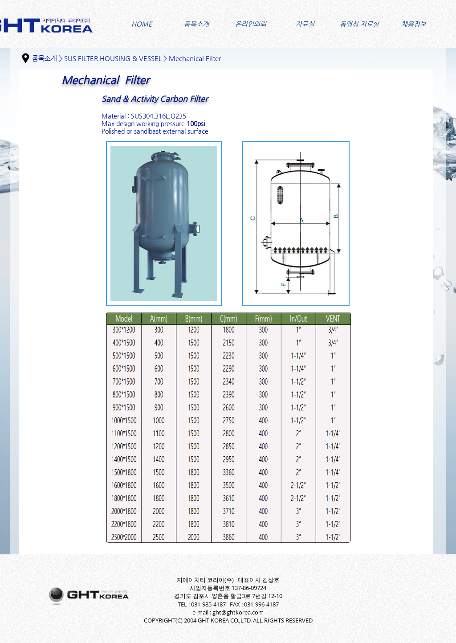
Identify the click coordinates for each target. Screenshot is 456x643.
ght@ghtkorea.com (238, 612)
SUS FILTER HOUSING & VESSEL (113, 58)
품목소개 (44, 58)
